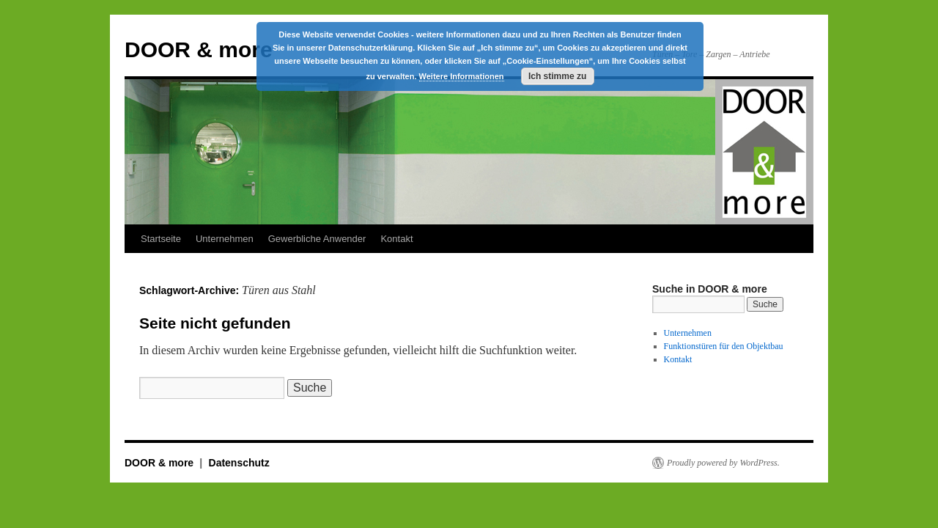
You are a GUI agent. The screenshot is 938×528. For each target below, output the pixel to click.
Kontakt (396, 238)
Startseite (161, 238)
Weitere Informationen (461, 76)
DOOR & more (199, 49)
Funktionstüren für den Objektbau (723, 346)
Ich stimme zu (557, 76)
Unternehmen (225, 238)
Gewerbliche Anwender (317, 238)
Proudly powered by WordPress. (723, 463)
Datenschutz (239, 463)
